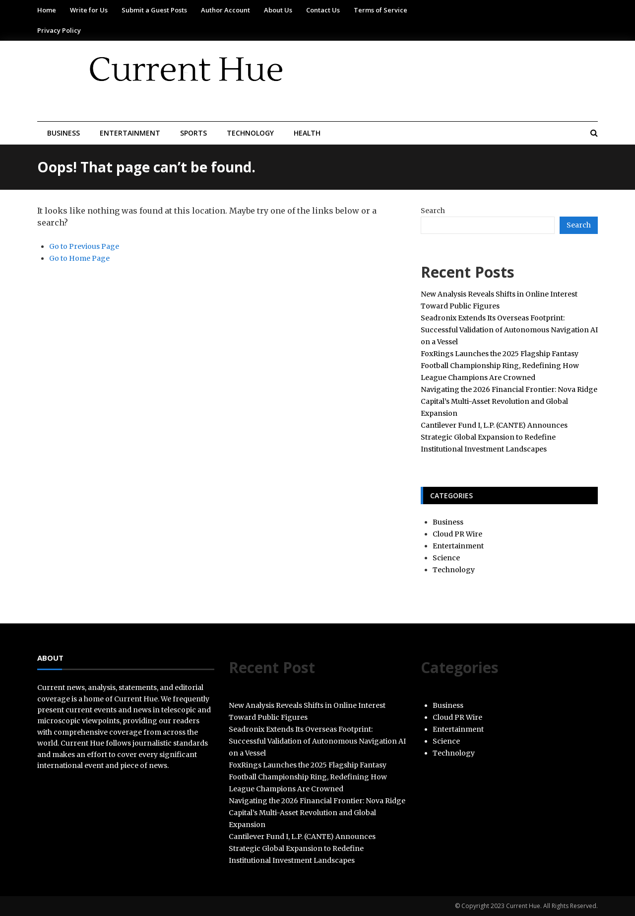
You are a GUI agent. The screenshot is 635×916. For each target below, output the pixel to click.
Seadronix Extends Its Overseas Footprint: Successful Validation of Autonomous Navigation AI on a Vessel (509, 329)
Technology (250, 133)
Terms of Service (380, 9)
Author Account (225, 9)
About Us (278, 9)
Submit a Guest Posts (154, 9)
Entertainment (130, 133)
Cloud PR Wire (457, 534)
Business (63, 133)
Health (307, 133)
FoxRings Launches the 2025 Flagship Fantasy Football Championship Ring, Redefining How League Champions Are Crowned (500, 365)
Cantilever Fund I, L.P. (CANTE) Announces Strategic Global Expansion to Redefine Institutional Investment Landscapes (494, 437)
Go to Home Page (79, 258)
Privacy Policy (59, 30)
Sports (193, 133)
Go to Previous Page (84, 246)
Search (433, 210)
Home (46, 9)
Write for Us (89, 9)
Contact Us (323, 9)
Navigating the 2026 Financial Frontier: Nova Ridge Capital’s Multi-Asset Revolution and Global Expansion (509, 401)
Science (446, 557)
